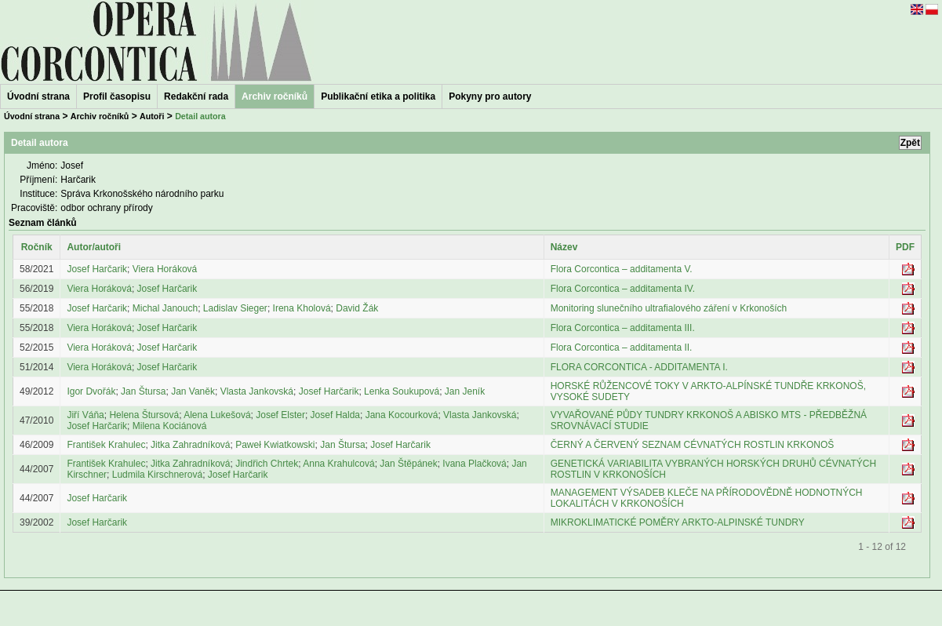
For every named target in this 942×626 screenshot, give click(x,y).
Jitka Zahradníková (190, 444)
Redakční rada (196, 96)
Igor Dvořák (91, 391)
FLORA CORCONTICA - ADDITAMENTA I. (639, 367)
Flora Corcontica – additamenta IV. (623, 288)
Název (564, 247)
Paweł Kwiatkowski (275, 444)
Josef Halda (335, 414)
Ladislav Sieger (235, 308)
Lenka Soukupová (401, 391)
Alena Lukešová (217, 414)
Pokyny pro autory (490, 96)
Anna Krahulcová (338, 463)
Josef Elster (280, 414)
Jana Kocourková (402, 414)
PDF (905, 247)
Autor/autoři (94, 247)
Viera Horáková (165, 269)
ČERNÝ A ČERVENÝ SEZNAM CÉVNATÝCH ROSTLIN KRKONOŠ (693, 444)
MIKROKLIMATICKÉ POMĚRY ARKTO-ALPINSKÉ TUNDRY (678, 522)
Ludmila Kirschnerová (157, 474)
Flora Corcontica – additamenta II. (622, 347)
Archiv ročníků (100, 116)
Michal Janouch (165, 308)
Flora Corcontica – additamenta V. (622, 269)
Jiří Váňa (85, 414)
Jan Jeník (465, 391)
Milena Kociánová (170, 425)
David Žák (357, 308)
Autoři (152, 116)
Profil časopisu (117, 96)
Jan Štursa (143, 391)
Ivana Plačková (474, 463)
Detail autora (200, 116)
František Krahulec (106, 444)
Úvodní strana (38, 96)
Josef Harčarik (97, 269)
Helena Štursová (144, 414)
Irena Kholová (302, 308)
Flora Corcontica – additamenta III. (623, 327)
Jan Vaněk (193, 391)
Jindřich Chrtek (266, 463)
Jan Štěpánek (408, 463)
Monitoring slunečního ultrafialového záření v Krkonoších (669, 308)
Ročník (37, 247)
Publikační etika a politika (378, 96)
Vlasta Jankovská (256, 391)
